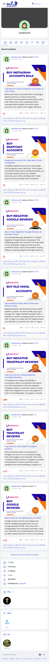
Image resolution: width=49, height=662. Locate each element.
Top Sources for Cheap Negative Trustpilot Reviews (20, 376)
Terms (18, 659)
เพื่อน (9, 592)
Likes (9, 613)
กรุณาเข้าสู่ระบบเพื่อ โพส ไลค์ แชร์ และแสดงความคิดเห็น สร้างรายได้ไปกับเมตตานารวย (24, 119)
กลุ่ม (8, 634)
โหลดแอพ (5, 659)
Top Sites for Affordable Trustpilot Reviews (21, 447)
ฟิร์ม (35, 486)
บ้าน (35, 414)
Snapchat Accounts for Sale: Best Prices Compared (23, 161)
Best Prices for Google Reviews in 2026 (23, 518)
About (12, 659)
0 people (22, 583)
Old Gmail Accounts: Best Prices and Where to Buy (21, 304)
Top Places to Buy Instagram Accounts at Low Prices (24, 90)
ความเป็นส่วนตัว (26, 659)
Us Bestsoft (24, 32)
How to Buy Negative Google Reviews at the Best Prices (23, 233)
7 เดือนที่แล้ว (14, 59)
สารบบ (44, 659)
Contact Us (37, 659)
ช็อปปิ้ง (36, 57)
